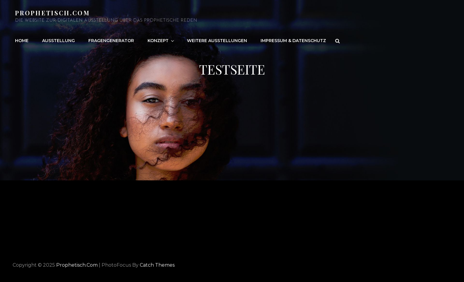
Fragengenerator (111, 40)
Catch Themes (157, 265)
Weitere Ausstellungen (217, 40)
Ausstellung (58, 40)
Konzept (161, 40)
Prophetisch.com (52, 13)
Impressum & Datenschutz (293, 40)
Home (22, 40)
